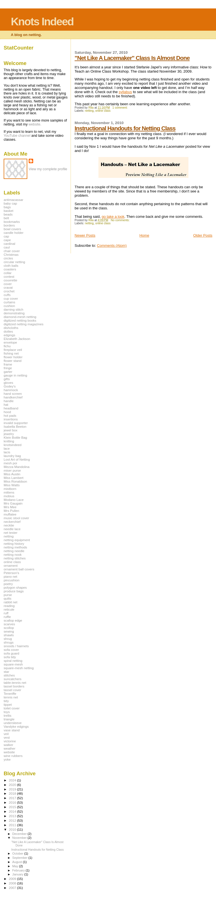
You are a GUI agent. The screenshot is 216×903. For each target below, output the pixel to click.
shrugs (9, 642)
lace (7, 448)
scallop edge (13, 620)
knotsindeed (12, 445)
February (19, 870)
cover (8, 284)
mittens (9, 492)
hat (6, 404)
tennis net (11, 697)
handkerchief (13, 397)
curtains (9, 302)
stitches (9, 675)
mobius (9, 496)
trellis (7, 715)
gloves (8, 382)
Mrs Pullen (11, 510)
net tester (10, 532)
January (18, 874)
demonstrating (14, 313)
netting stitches (15, 558)
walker (8, 745)
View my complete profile (48, 169)
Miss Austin (12, 474)
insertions (11, 419)
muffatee (10, 514)
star (6, 671)
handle (9, 401)
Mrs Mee (10, 507)
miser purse (12, 470)
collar (8, 273)
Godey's (10, 386)
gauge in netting (15, 375)
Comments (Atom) (112, 245)
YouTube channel (17, 136)
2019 (13, 789)
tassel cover (12, 690)
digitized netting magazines (23, 324)
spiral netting (13, 660)
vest (7, 737)
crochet (9, 291)
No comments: (120, 220)
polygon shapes (15, 587)
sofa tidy (10, 657)
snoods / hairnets (16, 646)
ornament (11, 565)
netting (89, 110)
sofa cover (11, 649)
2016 (13, 802)
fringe (8, 368)
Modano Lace (14, 499)
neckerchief (12, 521)
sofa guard (11, 653)
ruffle (7, 617)
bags (7, 207)
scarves (9, 624)
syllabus (125, 92)
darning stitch (13, 309)
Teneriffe (10, 693)
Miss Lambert (13, 477)
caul (7, 247)
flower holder (13, 357)
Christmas (11, 254)
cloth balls (11, 265)
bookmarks (12, 221)
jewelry (9, 434)
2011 (13, 825)
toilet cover (12, 708)
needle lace (12, 529)
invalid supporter (16, 423)
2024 (13, 780)
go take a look (113, 216)
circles (8, 258)
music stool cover (16, 518)
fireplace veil (13, 349)
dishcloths (11, 328)
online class (103, 110)
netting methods (15, 547)
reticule (9, 609)
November (20, 837)
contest (9, 276)
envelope (10, 342)
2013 (13, 816)
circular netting (14, 262)
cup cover (11, 298)
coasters (10, 269)
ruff (6, 613)
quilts (7, 598)
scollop (9, 627)
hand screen (13, 393)
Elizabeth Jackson (17, 338)
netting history (14, 543)
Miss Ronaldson (15, 481)
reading (9, 606)
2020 (13, 785)
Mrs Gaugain (13, 503)
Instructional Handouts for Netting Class (125, 128)
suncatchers (12, 679)
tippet (8, 704)
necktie (9, 525)
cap (6, 236)
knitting (9, 441)
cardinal (9, 243)
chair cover (12, 251)
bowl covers (12, 229)
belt (6, 218)
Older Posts (202, 235)
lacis (7, 452)
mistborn (10, 488)
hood (7, 412)
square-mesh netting (19, 668)
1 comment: (120, 107)
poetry (8, 584)
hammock (11, 390)
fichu (7, 346)
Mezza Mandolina (17, 467)
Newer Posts (85, 235)
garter (8, 371)
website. (35, 124)
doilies (8, 331)
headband (11, 408)
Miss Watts (12, 485)
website (9, 752)
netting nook (13, 554)
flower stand (12, 360)
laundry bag (12, 456)
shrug (8, 638)
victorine (10, 741)
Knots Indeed (42, 21)
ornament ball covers (19, 569)
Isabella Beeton (15, 426)
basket (9, 210)
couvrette (10, 280)
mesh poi (10, 463)
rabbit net (10, 602)
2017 (13, 798)
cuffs (7, 295)
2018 (13, 793)
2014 (13, 811)
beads (8, 214)
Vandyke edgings (16, 726)
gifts (7, 379)
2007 (13, 887)
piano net (10, 576)
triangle (9, 719)
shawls (9, 635)
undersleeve (13, 723)
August (17, 862)
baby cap (10, 203)
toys (7, 712)
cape (7, 240)
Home (144, 235)
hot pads (10, 415)
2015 (13, 807)
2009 (13, 878)
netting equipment (17, 540)
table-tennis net (15, 682)
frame (8, 364)
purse (8, 595)
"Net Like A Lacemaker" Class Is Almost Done (132, 58)
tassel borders (14, 686)
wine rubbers (13, 756)
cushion (9, 306)
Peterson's (11, 573)
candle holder (13, 232)
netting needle (14, 551)
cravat (8, 287)
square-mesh (13, 664)
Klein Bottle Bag (15, 437)
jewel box (10, 430)
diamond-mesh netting (20, 317)
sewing (9, 631)
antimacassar (13, 199)
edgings (9, 335)
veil (6, 734)
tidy (6, 701)
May (15, 866)
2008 (13, 883)
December (20, 833)
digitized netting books (20, 320)
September (20, 857)
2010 (13, 829)
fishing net (11, 353)
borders (9, 225)
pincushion (11, 580)
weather (9, 748)
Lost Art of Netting (17, 459)
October (18, 853)
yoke (7, 759)
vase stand (12, 730)
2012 (13, 820)
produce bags (14, 591)
